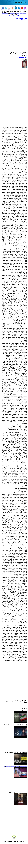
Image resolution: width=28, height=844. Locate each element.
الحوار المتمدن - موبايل (20, 18)
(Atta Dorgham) (22, 57)
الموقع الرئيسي (22, 19)
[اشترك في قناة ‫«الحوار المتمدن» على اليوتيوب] (14, 15)
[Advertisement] (14, 35)
